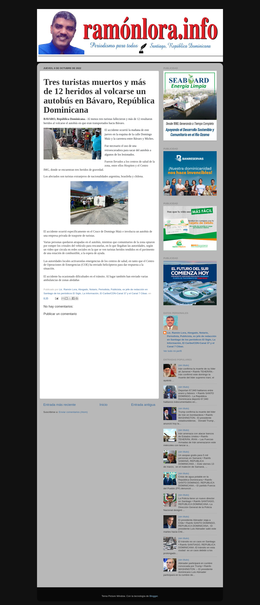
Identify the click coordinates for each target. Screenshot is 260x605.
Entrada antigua (143, 405)
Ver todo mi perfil (172, 351)
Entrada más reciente (59, 405)
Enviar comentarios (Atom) (73, 412)
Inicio (103, 405)
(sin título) (183, 365)
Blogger (154, 596)
